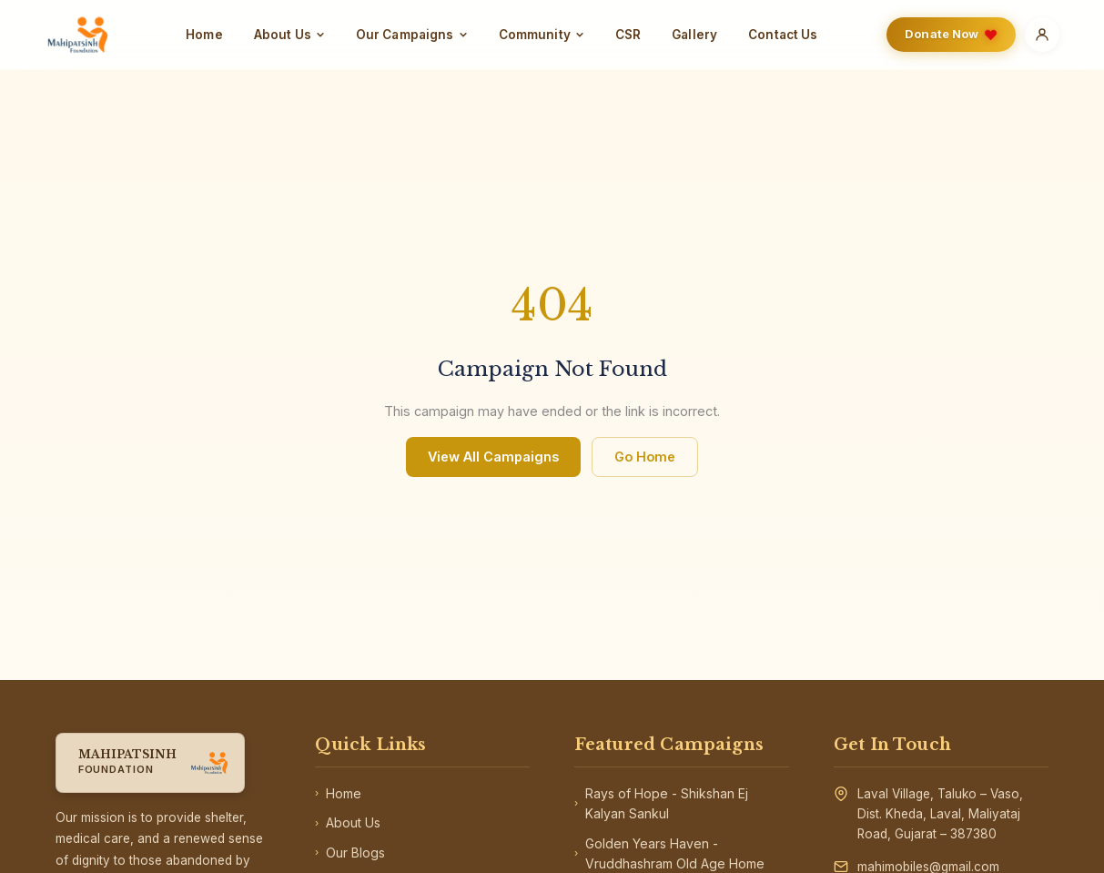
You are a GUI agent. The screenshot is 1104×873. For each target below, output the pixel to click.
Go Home (644, 456)
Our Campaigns (412, 34)
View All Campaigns (493, 456)
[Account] (1042, 34)
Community (541, 34)
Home (204, 34)
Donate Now (951, 33)
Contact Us (782, 34)
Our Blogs (350, 853)
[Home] (77, 34)
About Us (289, 34)
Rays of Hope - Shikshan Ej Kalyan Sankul (661, 803)
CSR (628, 34)
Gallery (694, 34)
